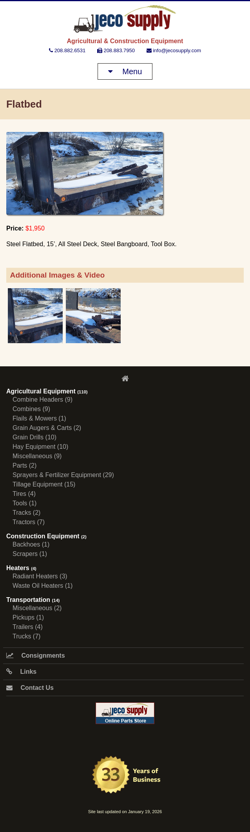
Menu (125, 71)
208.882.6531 (67, 50)
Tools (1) (24, 503)
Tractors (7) (29, 522)
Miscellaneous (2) (37, 608)
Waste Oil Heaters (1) (42, 585)
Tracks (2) (26, 512)
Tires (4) (24, 493)
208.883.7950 (116, 50)
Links (21, 671)
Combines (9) (31, 409)
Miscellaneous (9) (37, 456)
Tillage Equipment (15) (44, 484)
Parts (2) (24, 465)
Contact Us (30, 687)
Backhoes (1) (31, 544)
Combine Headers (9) (42, 399)
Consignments (35, 655)
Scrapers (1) (30, 553)
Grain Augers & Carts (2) (47, 427)
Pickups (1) (28, 617)
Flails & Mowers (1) (39, 418)
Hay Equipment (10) (40, 446)
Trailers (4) (28, 627)
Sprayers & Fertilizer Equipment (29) (63, 475)
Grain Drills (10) (34, 437)
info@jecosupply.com (174, 50)
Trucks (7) (26, 636)
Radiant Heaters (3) (40, 576)
